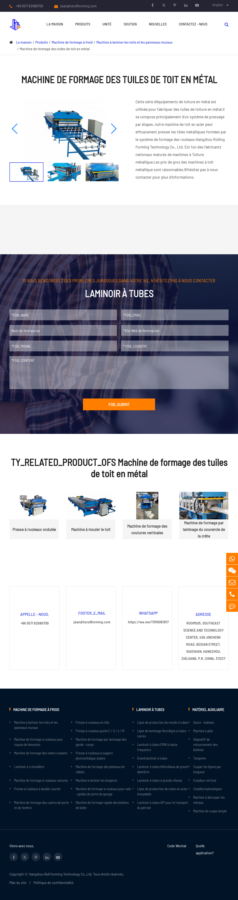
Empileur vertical (204, 780)
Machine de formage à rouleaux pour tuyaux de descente (38, 741)
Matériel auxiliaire (208, 709)
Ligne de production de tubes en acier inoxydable (162, 791)
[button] (15, 128)
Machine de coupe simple (210, 811)
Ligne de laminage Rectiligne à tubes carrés (161, 733)
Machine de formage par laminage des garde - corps (101, 741)
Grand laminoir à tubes (152, 758)
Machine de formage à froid (72, 42)
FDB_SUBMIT (119, 404)
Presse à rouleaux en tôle (92, 722)
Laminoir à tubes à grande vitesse (159, 780)
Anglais (217, 4)
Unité (107, 24)
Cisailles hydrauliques (207, 788)
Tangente (199, 758)
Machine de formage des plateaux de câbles (100, 769)
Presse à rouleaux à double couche (37, 788)
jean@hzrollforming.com (78, 6)
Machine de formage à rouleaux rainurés (41, 780)
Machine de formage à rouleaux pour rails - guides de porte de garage (103, 791)
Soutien (130, 24)
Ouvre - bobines (203, 722)
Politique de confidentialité (53, 882)
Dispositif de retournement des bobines (205, 744)
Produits (82, 24)
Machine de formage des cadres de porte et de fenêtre (41, 805)
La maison (54, 24)
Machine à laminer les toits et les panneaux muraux (134, 42)
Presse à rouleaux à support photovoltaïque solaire (94, 755)
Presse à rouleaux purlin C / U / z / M (100, 730)
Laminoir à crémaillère (29, 766)
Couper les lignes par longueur (207, 769)
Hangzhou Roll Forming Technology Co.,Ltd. (60, 873)
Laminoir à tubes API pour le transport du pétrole (162, 805)
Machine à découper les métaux (209, 799)
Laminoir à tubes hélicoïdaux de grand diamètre (162, 769)
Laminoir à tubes (150, 709)
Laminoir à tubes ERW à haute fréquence (157, 747)
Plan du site (17, 882)
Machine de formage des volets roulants (40, 753)
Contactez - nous (193, 24)
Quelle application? (205, 849)
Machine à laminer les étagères (96, 780)
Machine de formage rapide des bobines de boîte (102, 805)
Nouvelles (158, 24)
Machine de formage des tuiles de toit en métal (55, 48)
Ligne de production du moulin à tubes (162, 722)
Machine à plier (203, 730)
